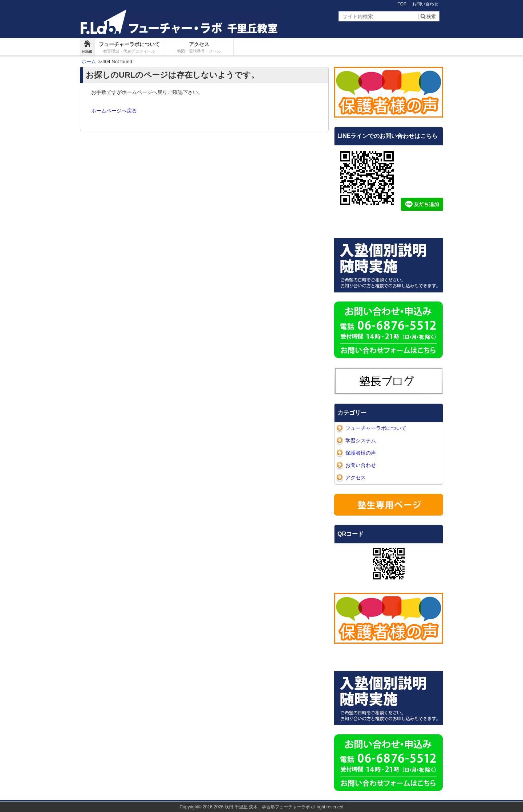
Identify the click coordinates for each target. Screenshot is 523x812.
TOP (402, 4)
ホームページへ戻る (114, 111)
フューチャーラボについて (129, 47)
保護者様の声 (360, 453)
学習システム (360, 440)
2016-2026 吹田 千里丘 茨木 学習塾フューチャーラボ (256, 806)
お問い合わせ (425, 4)
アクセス (199, 47)
